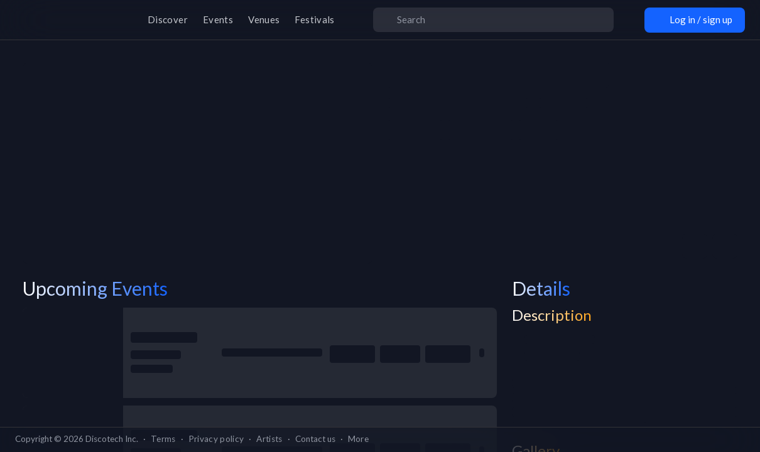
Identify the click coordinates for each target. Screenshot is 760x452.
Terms (163, 439)
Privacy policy (216, 439)
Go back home (380, 265)
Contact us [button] (315, 439)
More (358, 439)
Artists (269, 439)
